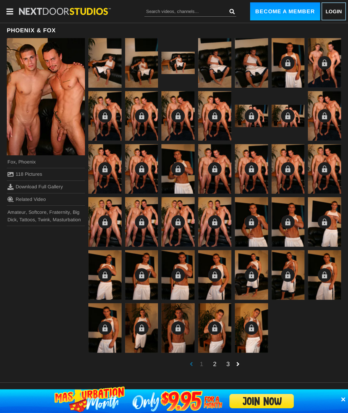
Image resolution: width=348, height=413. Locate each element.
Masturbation (67, 219)
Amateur (16, 212)
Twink (44, 219)
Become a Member (285, 11)
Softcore (38, 212)
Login (334, 11)
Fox (11, 162)
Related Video (26, 199)
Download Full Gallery (35, 187)
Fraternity (59, 212)
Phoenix (27, 162)
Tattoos (27, 219)
